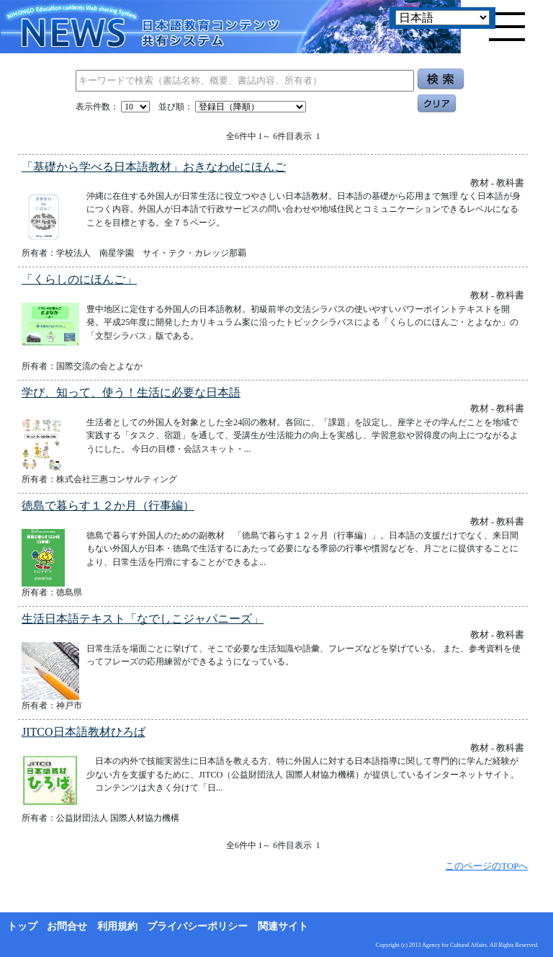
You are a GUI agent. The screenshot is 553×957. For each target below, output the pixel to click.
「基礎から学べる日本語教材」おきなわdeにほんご (154, 167)
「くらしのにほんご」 (79, 279)
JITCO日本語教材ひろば (83, 732)
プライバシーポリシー (197, 926)
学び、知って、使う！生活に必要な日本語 (131, 392)
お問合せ (67, 926)
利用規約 (117, 926)
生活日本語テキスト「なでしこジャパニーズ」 (143, 619)
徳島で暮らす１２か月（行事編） (108, 505)
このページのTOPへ (486, 865)
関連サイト (283, 926)
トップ (22, 926)
